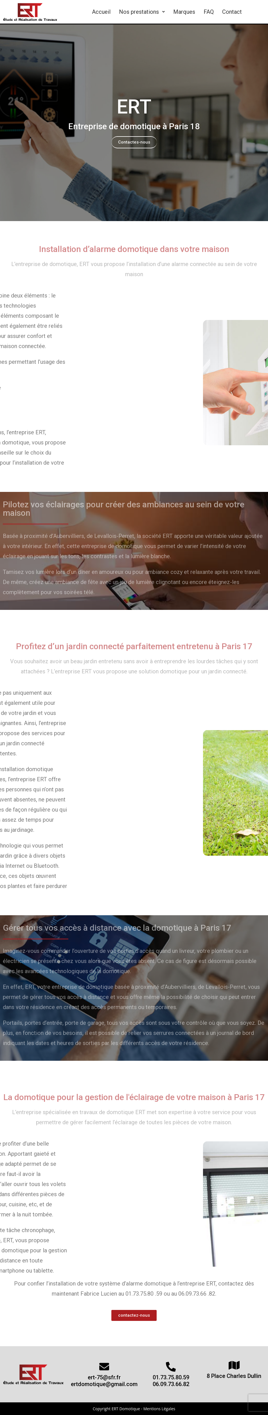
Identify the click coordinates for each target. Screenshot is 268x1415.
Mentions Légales (159, 1408)
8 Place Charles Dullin (234, 1376)
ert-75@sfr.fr (104, 1377)
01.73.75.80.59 (171, 1377)
